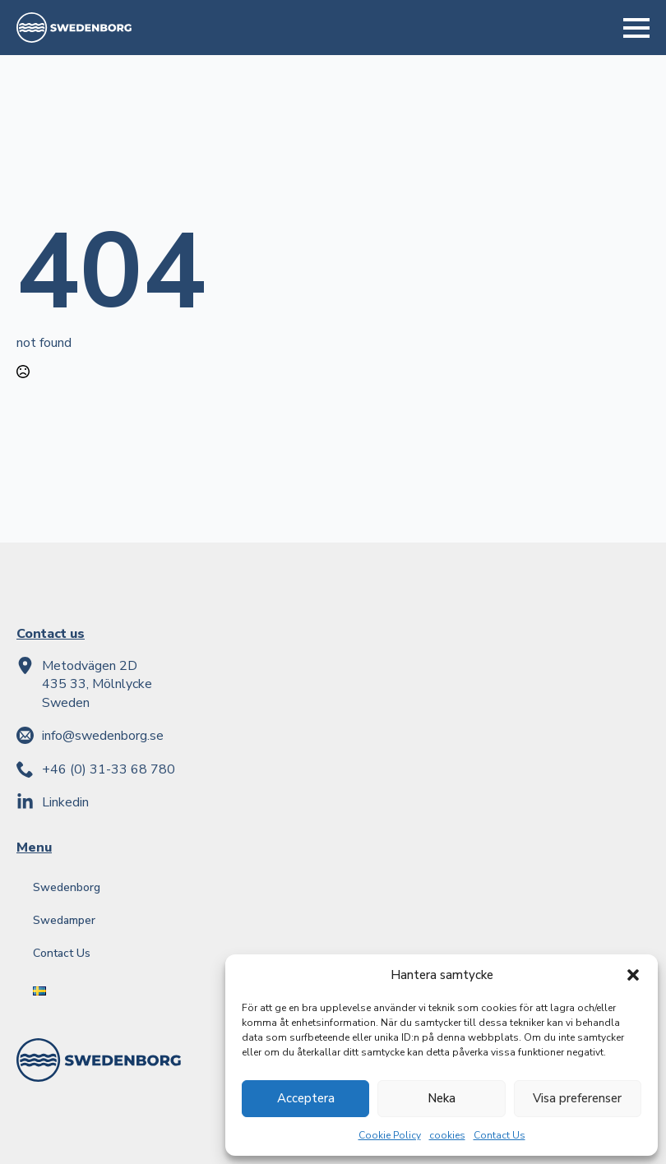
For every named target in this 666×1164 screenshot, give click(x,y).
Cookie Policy (389, 1135)
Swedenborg (66, 887)
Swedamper (64, 920)
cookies (447, 1135)
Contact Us (499, 1135)
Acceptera (306, 1098)
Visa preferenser (577, 1098)
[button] (633, 975)
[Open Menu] (636, 28)
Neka (442, 1098)
